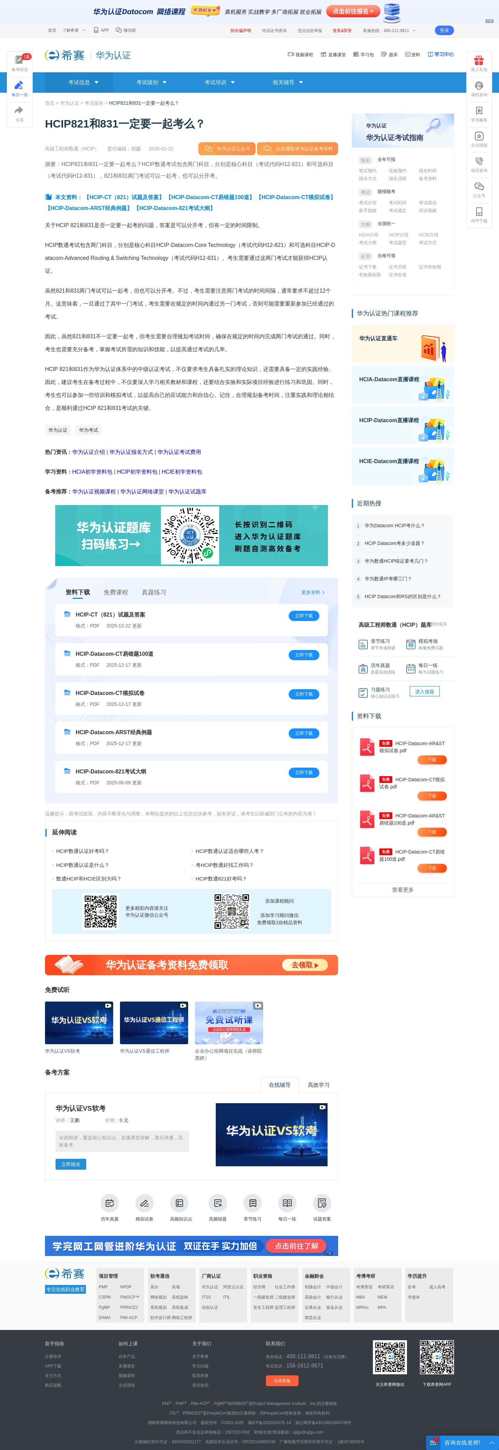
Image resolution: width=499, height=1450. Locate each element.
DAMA (105, 1317)
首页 (52, 30)
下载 (432, 759)
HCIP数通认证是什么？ (82, 865)
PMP (103, 1287)
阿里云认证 (233, 1287)
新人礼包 (479, 64)
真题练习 (154, 592)
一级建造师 (263, 1297)
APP (100, 30)
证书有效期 (430, 266)
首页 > (52, 103)
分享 (20, 114)
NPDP (126, 1287)
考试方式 (428, 242)
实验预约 (398, 170)
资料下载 (77, 592)
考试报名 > (97, 103)
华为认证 (57, 430)
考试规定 (398, 210)
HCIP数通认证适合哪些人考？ (230, 851)
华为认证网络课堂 (142, 491)
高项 (176, 1287)
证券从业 (313, 1307)
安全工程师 (263, 1307)
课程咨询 (479, 89)
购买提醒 (53, 1385)
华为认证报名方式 (131, 452)
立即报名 (70, 1164)
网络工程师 (182, 1317)
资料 (412, 54)
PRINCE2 (129, 1307)
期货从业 (313, 1317)
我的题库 (439, 624)
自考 (412, 1287)
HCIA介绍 (368, 234)
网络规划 (158, 1297)
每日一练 (287, 1208)
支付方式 (53, 1375)
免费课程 (116, 592)
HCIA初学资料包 (92, 472)
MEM (382, 1297)
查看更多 (403, 890)
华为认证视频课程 (94, 491)
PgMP (104, 1307)
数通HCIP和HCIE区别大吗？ (89, 879)
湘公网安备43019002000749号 (323, 1422)
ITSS (206, 1297)
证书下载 (368, 266)
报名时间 (428, 170)
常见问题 (200, 1366)
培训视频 (428, 210)
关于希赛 (200, 1356)
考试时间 (398, 202)
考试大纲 (368, 242)
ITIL (226, 1297)
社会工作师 (285, 1287)
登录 (444, 30)
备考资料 (428, 178)
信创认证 (210, 1307)
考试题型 (398, 242)
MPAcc (362, 1307)
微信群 (125, 30)
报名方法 (368, 178)
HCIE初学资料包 (182, 472)
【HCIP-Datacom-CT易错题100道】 (210, 197)
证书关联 (398, 266)
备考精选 (22, 62)
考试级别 (428, 202)
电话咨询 (479, 165)
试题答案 (322, 1208)
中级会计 (334, 1287)
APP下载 (479, 215)
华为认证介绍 (88, 452)
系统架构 (180, 1297)
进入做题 (424, 691)
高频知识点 (181, 1208)
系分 (154, 1287)
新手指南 (368, 210)
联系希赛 (200, 1375)
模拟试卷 (144, 1208)
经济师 (259, 1287)
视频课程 (301, 54)
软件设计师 (160, 1317)
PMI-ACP (128, 1317)
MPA (382, 1307)
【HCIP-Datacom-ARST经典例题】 (88, 208)
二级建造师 (285, 1297)
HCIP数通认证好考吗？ (82, 851)
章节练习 (252, 1208)
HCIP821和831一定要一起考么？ (144, 103)
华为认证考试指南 (394, 138)
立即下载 (304, 615)
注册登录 (53, 1356)
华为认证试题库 (187, 491)
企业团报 (479, 139)
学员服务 (479, 114)
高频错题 (218, 1208)
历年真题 (110, 1208)
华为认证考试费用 (179, 452)
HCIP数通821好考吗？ (221, 879)
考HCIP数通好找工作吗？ (225, 865)
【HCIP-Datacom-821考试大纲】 (174, 208)
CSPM (105, 1297)
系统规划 (158, 1307)
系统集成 (180, 1307)
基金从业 (334, 1307)
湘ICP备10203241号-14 (269, 1422)
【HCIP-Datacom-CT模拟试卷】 (296, 197)
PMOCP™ (129, 1297)
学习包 (363, 54)
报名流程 (398, 178)
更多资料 (310, 592)
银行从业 (334, 1297)
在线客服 (282, 1380)
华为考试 (88, 430)
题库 (389, 54)
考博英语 (364, 1287)
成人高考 (437, 1287)
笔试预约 (368, 170)
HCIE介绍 (428, 234)
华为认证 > (72, 103)
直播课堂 (333, 54)
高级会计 (313, 1297)
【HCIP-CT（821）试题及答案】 (124, 197)
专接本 (414, 1297)
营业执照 (200, 1385)
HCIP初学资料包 (137, 472)
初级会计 (313, 1287)
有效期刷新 (370, 274)
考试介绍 (368, 202)
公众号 (479, 190)
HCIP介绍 (398, 234)
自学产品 (127, 1356)
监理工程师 (285, 1307)
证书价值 (398, 274)
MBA (360, 1297)
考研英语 (386, 1287)
